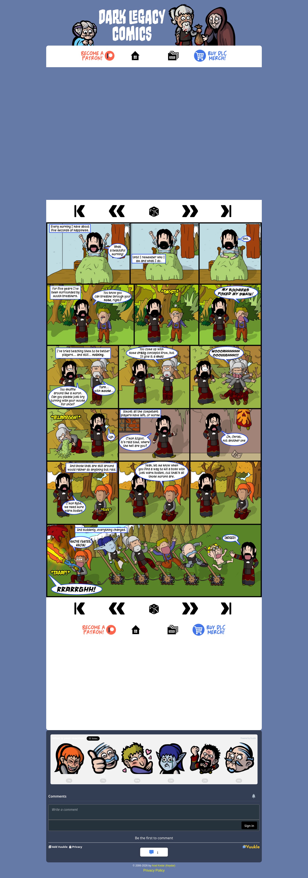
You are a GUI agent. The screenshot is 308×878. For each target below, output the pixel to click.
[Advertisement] (154, 133)
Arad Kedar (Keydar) (163, 865)
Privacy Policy (154, 870)
